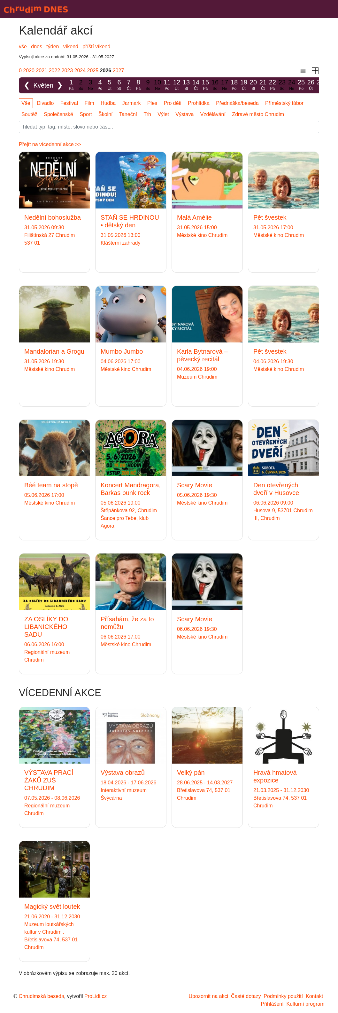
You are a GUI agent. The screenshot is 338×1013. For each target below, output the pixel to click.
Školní (105, 114)
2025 (93, 70)
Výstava (184, 114)
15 (205, 85)
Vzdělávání (213, 114)
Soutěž (29, 114)
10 (157, 85)
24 (291, 85)
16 (215, 85)
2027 (118, 70)
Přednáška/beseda (237, 103)
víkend (70, 46)
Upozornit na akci (208, 996)
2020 (29, 70)
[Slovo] (169, 127)
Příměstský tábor (284, 103)
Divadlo (45, 103)
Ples (152, 103)
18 (234, 85)
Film (89, 103)
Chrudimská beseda (41, 996)
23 (282, 85)
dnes (36, 46)
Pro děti (172, 103)
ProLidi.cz (95, 996)
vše (23, 46)
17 (224, 85)
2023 (67, 70)
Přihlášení (272, 1004)
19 (244, 85)
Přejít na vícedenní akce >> (50, 144)
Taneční (128, 114)
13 (186, 85)
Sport (86, 114)
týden (52, 46)
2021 (41, 70)
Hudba (108, 103)
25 (301, 85)
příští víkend (96, 46)
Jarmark (131, 103)
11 (167, 85)
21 (263, 85)
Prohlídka (199, 103)
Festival (69, 103)
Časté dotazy (246, 996)
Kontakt (314, 996)
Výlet (163, 114)
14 (196, 85)
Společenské (58, 114)
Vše (25, 103)
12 (176, 85)
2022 (54, 70)
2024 (80, 70)
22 (272, 85)
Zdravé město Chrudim (258, 114)
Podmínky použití (283, 996)
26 (311, 85)
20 (253, 85)
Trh (147, 114)
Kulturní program (306, 1004)
